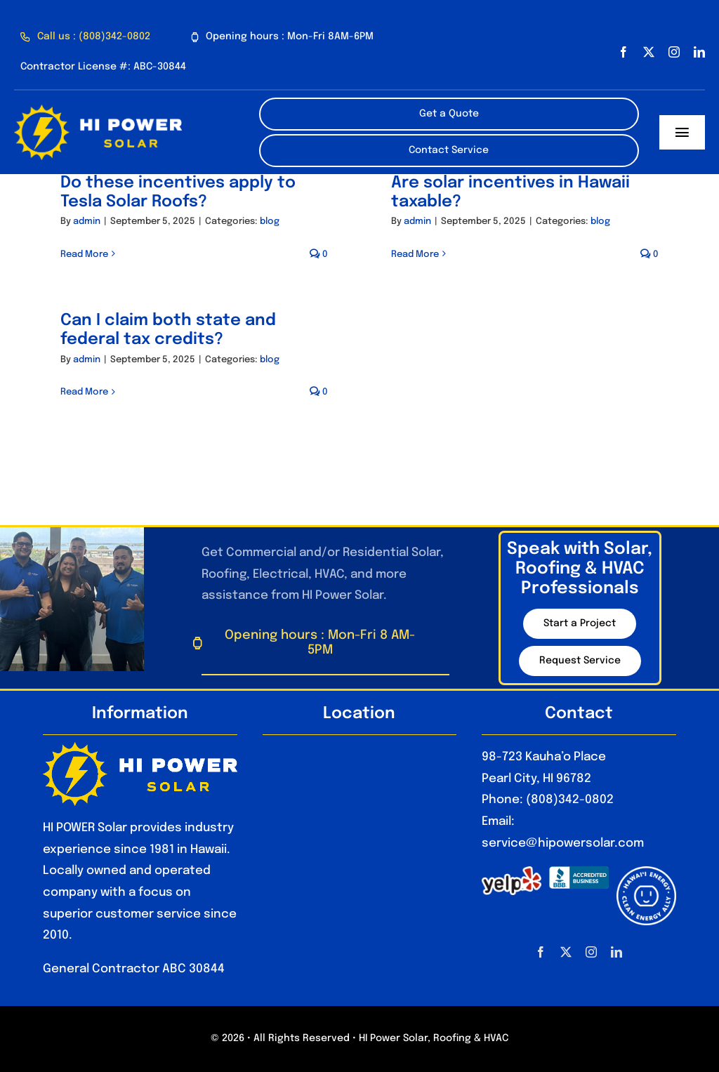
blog (269, 221)
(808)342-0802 (570, 800)
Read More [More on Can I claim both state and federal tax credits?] (84, 392)
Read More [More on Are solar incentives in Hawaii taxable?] (415, 254)
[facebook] (623, 52)
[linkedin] (699, 52)
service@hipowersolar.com (563, 843)
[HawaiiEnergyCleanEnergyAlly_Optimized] (646, 872)
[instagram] (674, 52)
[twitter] (648, 52)
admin (86, 221)
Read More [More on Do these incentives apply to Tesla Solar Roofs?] (84, 254)
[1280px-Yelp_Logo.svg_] (511, 872)
